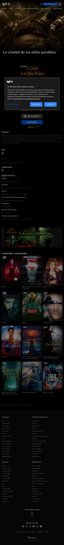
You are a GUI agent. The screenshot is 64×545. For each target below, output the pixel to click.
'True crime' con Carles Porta (39, 441)
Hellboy (24, 322)
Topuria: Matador (6, 488)
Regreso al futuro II (48, 286)
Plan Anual (34, 491)
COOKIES (46, 531)
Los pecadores (35, 426)
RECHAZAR (36, 104)
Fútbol (17, 8)
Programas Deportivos (37, 451)
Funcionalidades (36, 468)
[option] (11, 237)
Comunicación (35, 501)
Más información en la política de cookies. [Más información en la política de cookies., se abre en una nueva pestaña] (26, 99)
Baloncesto (57, 8)
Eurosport (4, 493)
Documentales (5, 454)
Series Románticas (6, 443)
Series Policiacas (6, 446)
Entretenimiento (6, 456)
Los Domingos (35, 421)
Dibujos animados (36, 448)
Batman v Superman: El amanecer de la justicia (32, 287)
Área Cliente (35, 471)
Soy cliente (32, 116)
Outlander (34, 433)
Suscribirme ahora (50, 4)
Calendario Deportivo (7, 496)
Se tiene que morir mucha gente (40, 436)
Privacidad (39, 531)
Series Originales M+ (7, 441)
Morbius (3, 322)
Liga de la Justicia (48, 392)
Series (4, 8)
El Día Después (5, 476)
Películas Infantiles (6, 436)
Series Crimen (5, 451)
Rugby (3, 486)
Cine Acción (5, 431)
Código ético (35, 476)
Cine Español (5, 426)
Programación (5, 501)
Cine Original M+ (6, 423)
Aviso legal (31, 531)
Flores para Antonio (37, 431)
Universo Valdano (6, 478)
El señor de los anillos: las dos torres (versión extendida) (51, 357)
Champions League (7, 468)
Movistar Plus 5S (36, 456)
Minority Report (47, 322)
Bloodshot (4, 286)
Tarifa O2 (34, 496)
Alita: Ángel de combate (29, 392)
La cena (34, 423)
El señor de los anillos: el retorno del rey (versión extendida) (31, 357)
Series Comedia (6, 448)
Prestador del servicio (21, 531)
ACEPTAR (50, 104)
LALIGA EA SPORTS (6, 471)
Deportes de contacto (7, 491)
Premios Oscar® (36, 446)
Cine (10, 8)
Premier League (6, 473)
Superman (4, 356)
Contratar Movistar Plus (38, 478)
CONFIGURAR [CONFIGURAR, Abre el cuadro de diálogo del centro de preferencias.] (13, 104)
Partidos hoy (5, 499)
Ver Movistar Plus (36, 466)
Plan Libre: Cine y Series (38, 483)
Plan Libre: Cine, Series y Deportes (40, 481)
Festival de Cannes (36, 443)
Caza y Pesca (35, 454)
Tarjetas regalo (35, 499)
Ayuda (32, 514)
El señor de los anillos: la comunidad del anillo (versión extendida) (9, 393)
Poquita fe (34, 438)
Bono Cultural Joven (37, 493)
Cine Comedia (5, 428)
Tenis (3, 483)
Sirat (33, 428)
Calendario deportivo (30, 8)
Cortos (3, 433)
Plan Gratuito (46, 8)
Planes (33, 486)
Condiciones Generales (38, 473)
